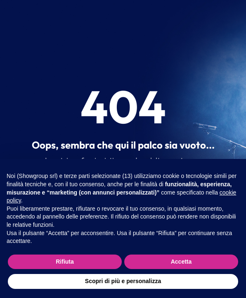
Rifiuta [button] (65, 261)
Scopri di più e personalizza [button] (123, 281)
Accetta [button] (181, 261)
